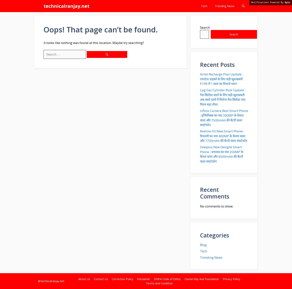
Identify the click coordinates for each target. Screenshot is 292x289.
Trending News (224, 6)
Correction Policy (122, 279)
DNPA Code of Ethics (167, 279)
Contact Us (101, 279)
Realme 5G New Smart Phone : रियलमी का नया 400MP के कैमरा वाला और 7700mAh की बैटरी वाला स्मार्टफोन (223, 136)
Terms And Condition (159, 283)
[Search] (107, 54)
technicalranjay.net (66, 6)
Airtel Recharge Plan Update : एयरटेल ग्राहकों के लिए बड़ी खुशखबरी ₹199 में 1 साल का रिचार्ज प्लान (221, 79)
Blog (203, 245)
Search (205, 27)
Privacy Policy (231, 279)
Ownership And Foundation (202, 279)
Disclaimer (143, 279)
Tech (204, 6)
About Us (84, 279)
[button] (243, 6)
